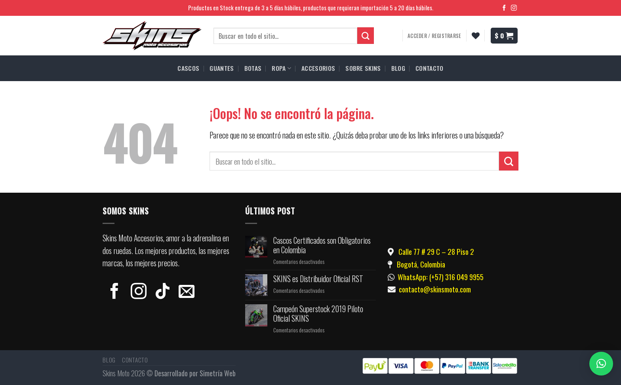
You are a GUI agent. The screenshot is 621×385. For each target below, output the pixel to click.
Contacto (135, 359)
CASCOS (188, 68)
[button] (601, 364)
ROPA (281, 68)
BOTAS (253, 68)
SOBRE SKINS (363, 68)
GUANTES (222, 68)
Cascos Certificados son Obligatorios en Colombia (322, 245)
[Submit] (508, 161)
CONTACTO (429, 68)
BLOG (398, 68)
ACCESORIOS (318, 68)
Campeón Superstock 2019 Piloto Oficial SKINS (318, 313)
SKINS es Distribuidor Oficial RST (318, 279)
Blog (109, 359)
